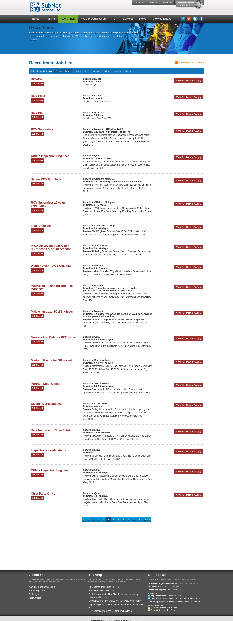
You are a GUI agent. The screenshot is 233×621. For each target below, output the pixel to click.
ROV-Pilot (37, 79)
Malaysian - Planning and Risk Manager (52, 287)
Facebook (201, 19)
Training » (34, 594)
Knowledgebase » (37, 590)
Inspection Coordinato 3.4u (49, 450)
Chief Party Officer (43, 493)
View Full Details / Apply (188, 80)
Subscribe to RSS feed (191, 62)
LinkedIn (183, 19)
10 (134, 519)
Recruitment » (36, 598)
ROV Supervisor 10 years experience (48, 204)
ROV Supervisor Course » (101, 590)
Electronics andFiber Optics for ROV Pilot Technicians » (115, 601)
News (142, 18)
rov (86, 71)
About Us (153, 2)
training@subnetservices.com (168, 590)
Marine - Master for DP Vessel (51, 360)
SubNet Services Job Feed (163, 610)
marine (117, 71)
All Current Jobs (63, 71)
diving (78, 71)
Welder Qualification (93, 18)
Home (35, 18)
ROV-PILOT (39, 95)
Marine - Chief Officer (45, 383)
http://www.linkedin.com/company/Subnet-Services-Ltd (175, 598)
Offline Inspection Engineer (50, 156)
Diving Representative (46, 403)
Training (50, 18)
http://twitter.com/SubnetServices (166, 596)
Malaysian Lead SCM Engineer (52, 311)
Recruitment (68, 18)
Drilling (128, 71)
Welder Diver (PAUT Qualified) (51, 265)
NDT (114, 18)
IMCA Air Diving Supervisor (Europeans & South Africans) (51, 247)
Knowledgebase (161, 18)
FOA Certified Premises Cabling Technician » (110, 611)
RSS (189, 19)
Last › (147, 519)
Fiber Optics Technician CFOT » (103, 587)
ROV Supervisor (42, 129)
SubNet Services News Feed (164, 608)
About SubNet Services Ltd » (43, 587)
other (107, 71)
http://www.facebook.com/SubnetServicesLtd (179, 602)
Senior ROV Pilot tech (46, 179)
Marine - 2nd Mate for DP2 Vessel (54, 337)
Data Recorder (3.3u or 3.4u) (50, 430)
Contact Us (139, 2)
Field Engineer (41, 225)
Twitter (195, 19)
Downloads (167, 2)
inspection (96, 71)
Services (128, 18)
